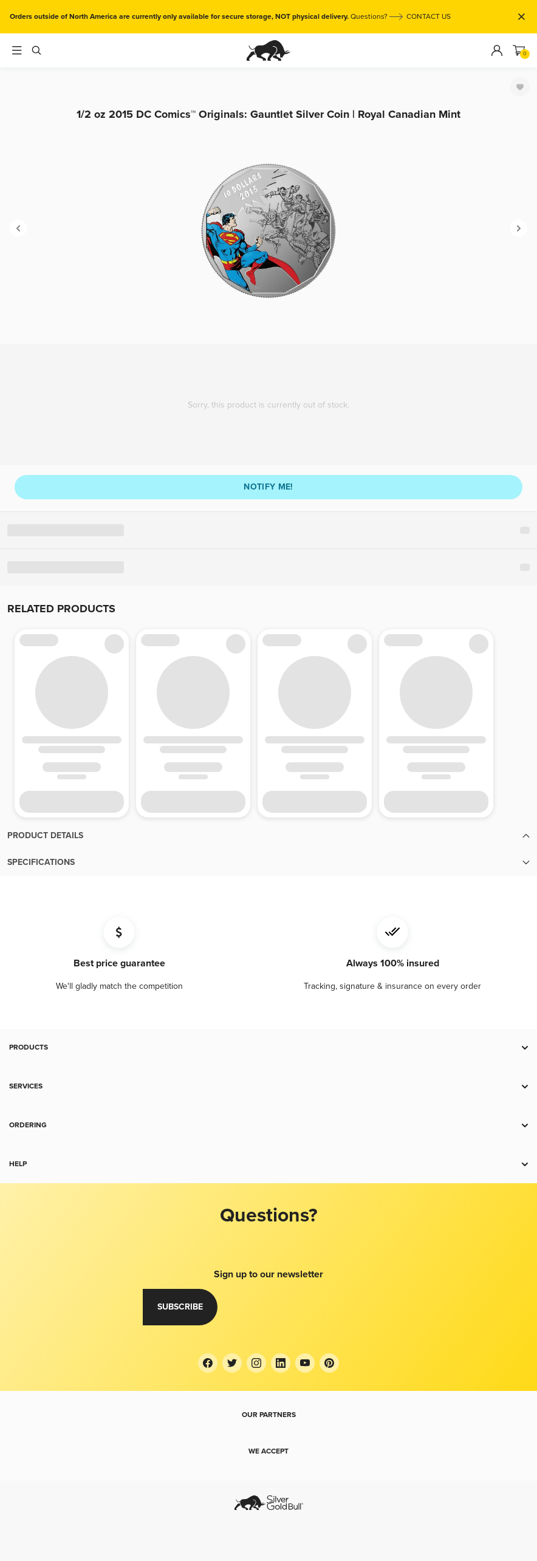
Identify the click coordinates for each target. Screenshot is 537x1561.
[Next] (518, 228)
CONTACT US (428, 16)
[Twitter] (232, 1363)
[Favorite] (520, 87)
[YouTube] (305, 1363)
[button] (268, 835)
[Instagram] (256, 1363)
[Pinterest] (329, 1363)
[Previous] (18, 228)
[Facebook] (207, 1363)
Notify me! (268, 487)
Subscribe (180, 1307)
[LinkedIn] (280, 1363)
